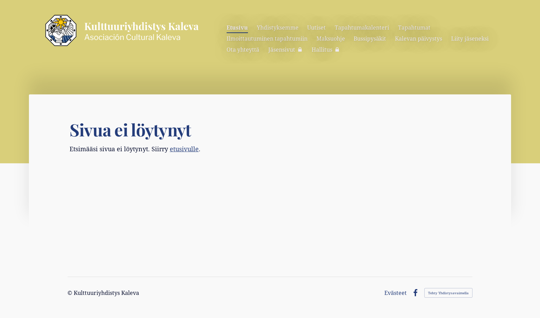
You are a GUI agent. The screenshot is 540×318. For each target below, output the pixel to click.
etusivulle (184, 149)
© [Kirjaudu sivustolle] (71, 293)
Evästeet (395, 293)
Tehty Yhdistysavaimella (448, 292)
